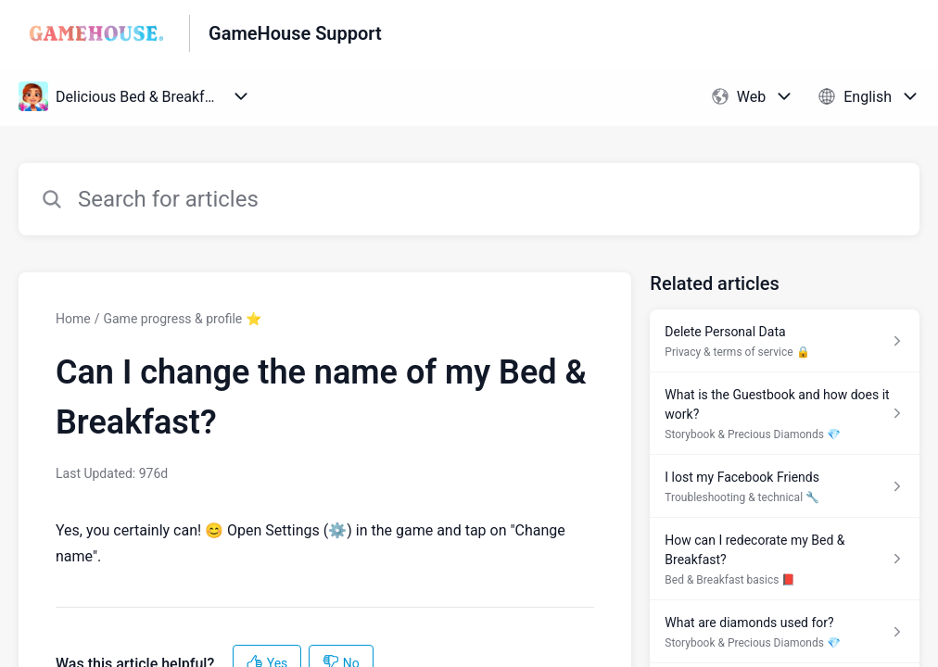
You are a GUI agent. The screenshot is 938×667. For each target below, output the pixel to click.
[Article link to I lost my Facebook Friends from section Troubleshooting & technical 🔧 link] (784, 486)
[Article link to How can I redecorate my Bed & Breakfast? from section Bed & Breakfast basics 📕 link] (784, 559)
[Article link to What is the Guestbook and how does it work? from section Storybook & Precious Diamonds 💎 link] (784, 413)
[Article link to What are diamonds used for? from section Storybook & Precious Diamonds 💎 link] (784, 631)
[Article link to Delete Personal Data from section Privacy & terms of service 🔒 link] (784, 340)
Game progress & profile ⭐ (181, 318)
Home (73, 318)
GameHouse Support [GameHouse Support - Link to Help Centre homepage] (295, 33)
